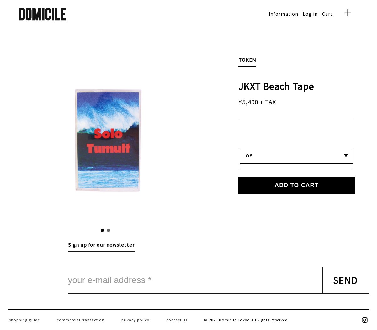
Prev (67, 139)
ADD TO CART (297, 185)
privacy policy (135, 319)
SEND (345, 280)
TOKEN (247, 59)
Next (143, 139)
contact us (176, 319)
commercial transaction (80, 319)
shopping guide (24, 319)
